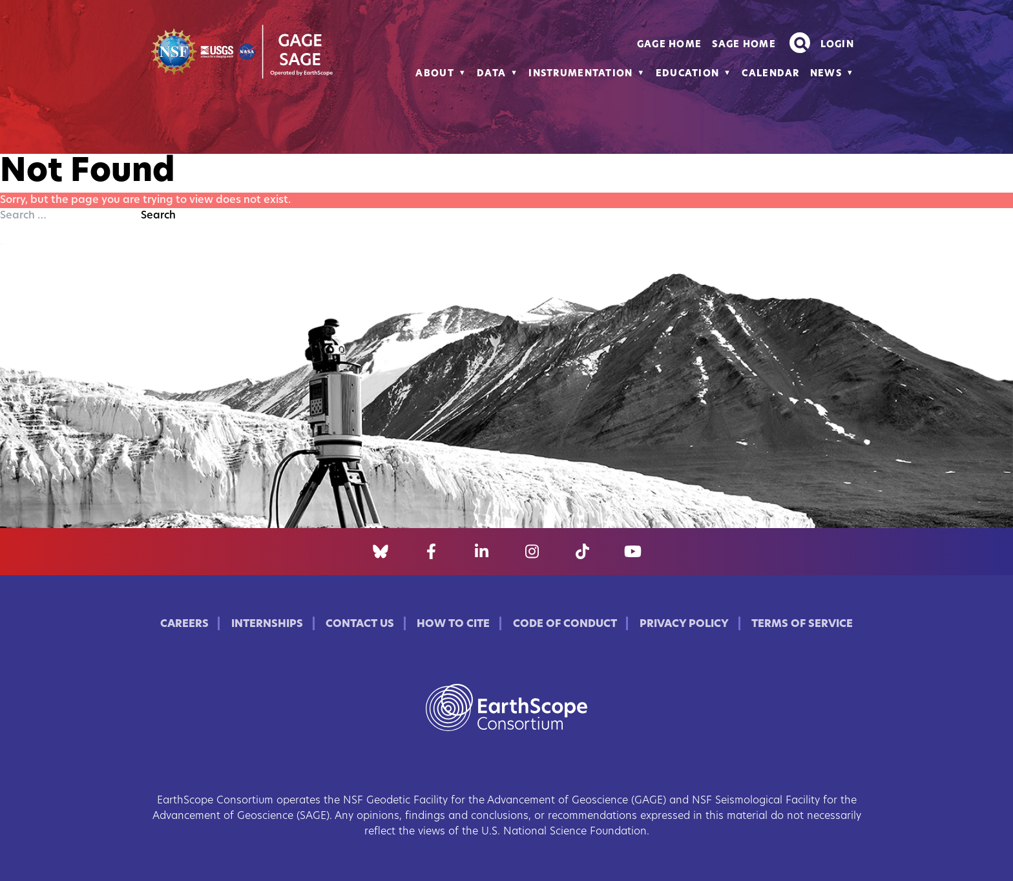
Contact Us (360, 624)
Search (158, 216)
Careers (184, 624)
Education (688, 74)
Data (491, 74)
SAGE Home (744, 45)
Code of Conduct (565, 624)
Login (837, 45)
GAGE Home (669, 45)
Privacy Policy (684, 624)
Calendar (770, 74)
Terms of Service (802, 624)
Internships (267, 624)
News (826, 74)
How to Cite (453, 624)
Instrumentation (580, 74)
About (434, 74)
